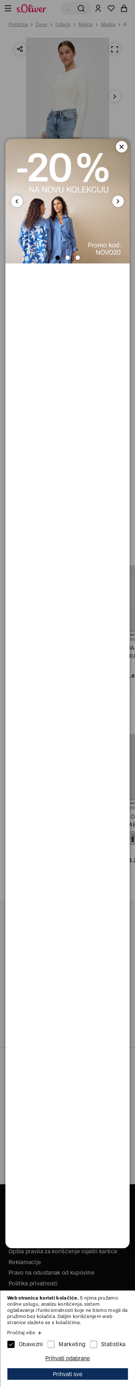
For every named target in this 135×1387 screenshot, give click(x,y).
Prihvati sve (67, 1374)
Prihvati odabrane (67, 1358)
